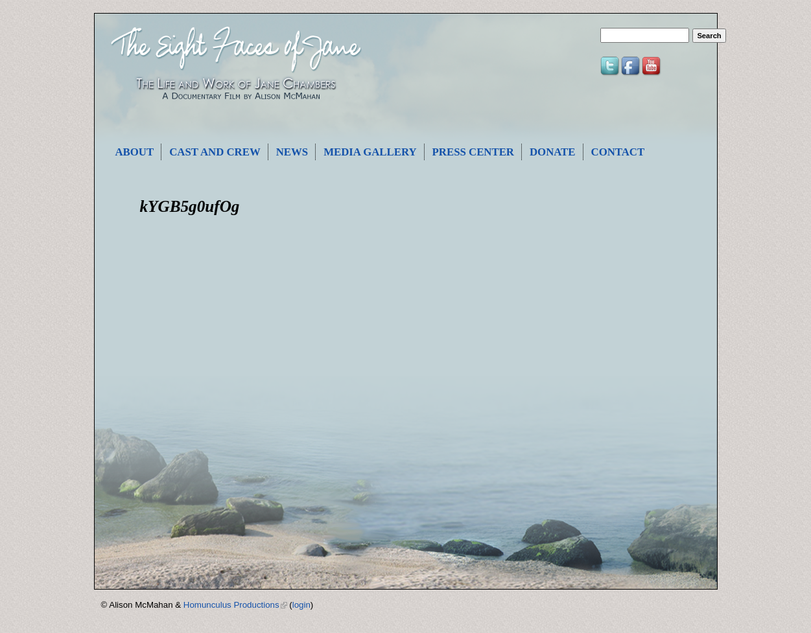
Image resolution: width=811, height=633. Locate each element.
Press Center (473, 152)
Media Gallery (369, 152)
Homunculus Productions (235, 605)
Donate (553, 152)
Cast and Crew (215, 152)
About (134, 152)
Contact (618, 152)
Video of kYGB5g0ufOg (321, 332)
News (292, 152)
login (301, 605)
